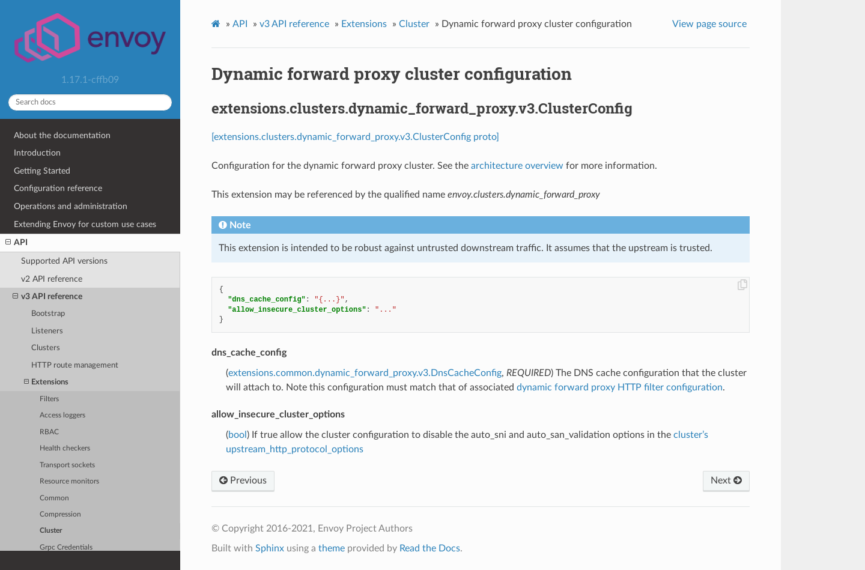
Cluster (51, 530)
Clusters (45, 348)
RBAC (49, 432)
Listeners (47, 331)
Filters (49, 399)
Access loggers (62, 415)
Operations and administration (70, 206)
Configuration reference (58, 188)
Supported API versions (64, 260)
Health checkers (65, 448)
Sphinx (269, 548)
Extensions (46, 382)
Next (726, 480)
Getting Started (42, 170)
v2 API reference (51, 278)
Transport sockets (67, 465)
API (16, 242)
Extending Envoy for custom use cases (85, 224)
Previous (243, 480)
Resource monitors (69, 481)
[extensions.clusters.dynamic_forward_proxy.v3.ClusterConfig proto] (355, 137)
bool (237, 435)
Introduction (37, 152)
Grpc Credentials (66, 547)
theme (331, 548)
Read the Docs (429, 548)
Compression (60, 514)
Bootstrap (48, 314)
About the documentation (62, 135)
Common (54, 498)
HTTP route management (74, 365)
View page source (709, 24)
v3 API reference (47, 296)
